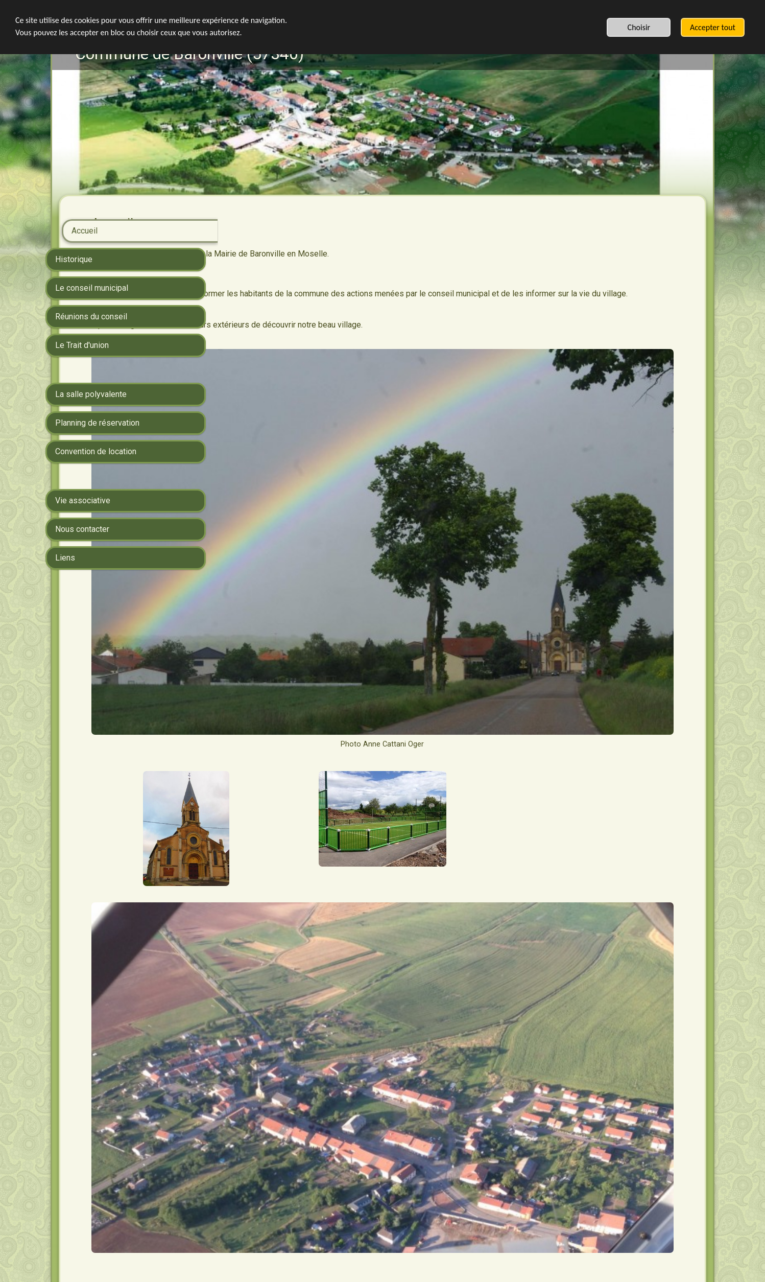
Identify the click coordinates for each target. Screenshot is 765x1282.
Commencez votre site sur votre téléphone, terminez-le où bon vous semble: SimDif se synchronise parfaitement (379, 1242)
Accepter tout (712, 27)
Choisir (639, 27)
